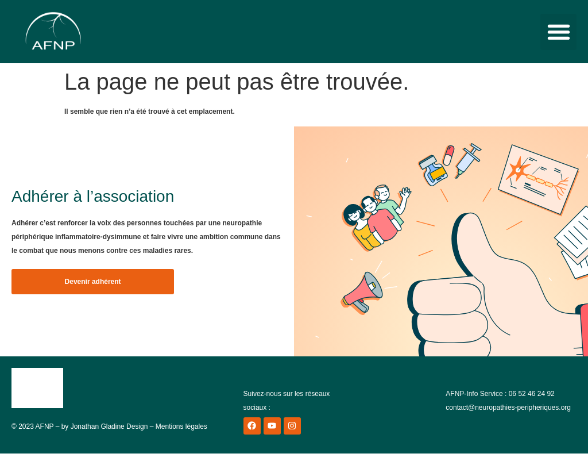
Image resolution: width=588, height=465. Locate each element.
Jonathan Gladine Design (109, 426)
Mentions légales (181, 426)
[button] (558, 32)
